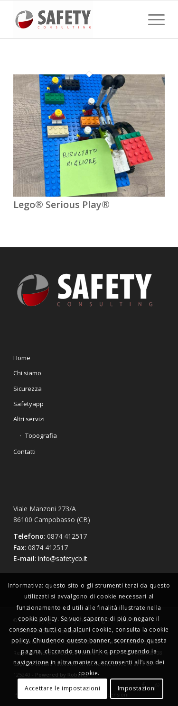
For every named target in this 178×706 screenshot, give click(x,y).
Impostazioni (137, 688)
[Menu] (152, 19)
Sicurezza (27, 388)
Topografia (41, 435)
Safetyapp (28, 403)
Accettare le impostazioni (62, 688)
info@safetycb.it (62, 558)
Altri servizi (29, 419)
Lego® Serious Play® (61, 204)
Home (21, 357)
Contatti (24, 451)
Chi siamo (27, 373)
